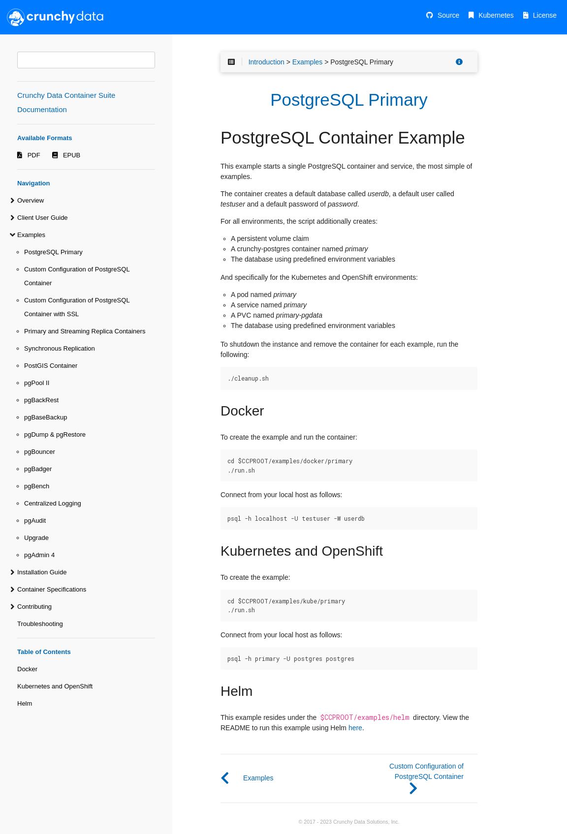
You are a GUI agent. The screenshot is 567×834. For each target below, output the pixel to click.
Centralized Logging (52, 503)
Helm (24, 703)
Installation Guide (41, 572)
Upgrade (36, 537)
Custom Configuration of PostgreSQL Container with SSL (76, 307)
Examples (31, 234)
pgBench (36, 486)
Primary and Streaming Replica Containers (84, 331)
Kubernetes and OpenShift (55, 686)
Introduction (266, 62)
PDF (34, 155)
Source (448, 15)
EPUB (71, 155)
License (545, 15)
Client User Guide (42, 217)
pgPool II (36, 383)
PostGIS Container (50, 365)
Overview (30, 200)
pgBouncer (39, 451)
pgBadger (38, 469)
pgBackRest (41, 400)
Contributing (34, 606)
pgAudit (35, 520)
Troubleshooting (40, 623)
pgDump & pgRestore (55, 434)
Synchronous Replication (59, 348)
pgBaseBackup (45, 417)
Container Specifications (51, 589)
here (355, 728)
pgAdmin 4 (39, 555)
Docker (27, 669)
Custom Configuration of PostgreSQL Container (76, 276)
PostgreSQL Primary (53, 252)
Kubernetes (496, 15)
